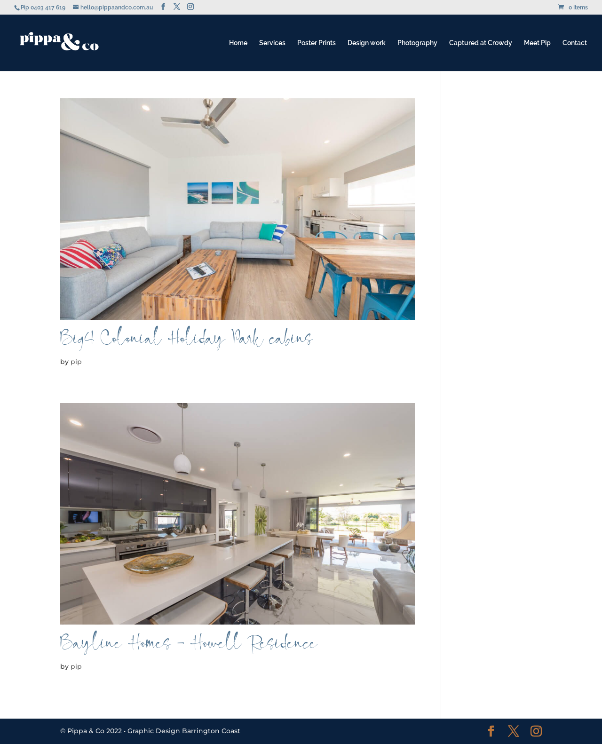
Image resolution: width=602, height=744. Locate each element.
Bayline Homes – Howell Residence (188, 647)
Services (272, 43)
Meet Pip (537, 43)
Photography (417, 43)
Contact (574, 43)
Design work (367, 43)
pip (76, 361)
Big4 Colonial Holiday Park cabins (186, 343)
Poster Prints (316, 43)
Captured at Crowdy (480, 43)
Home (238, 43)
